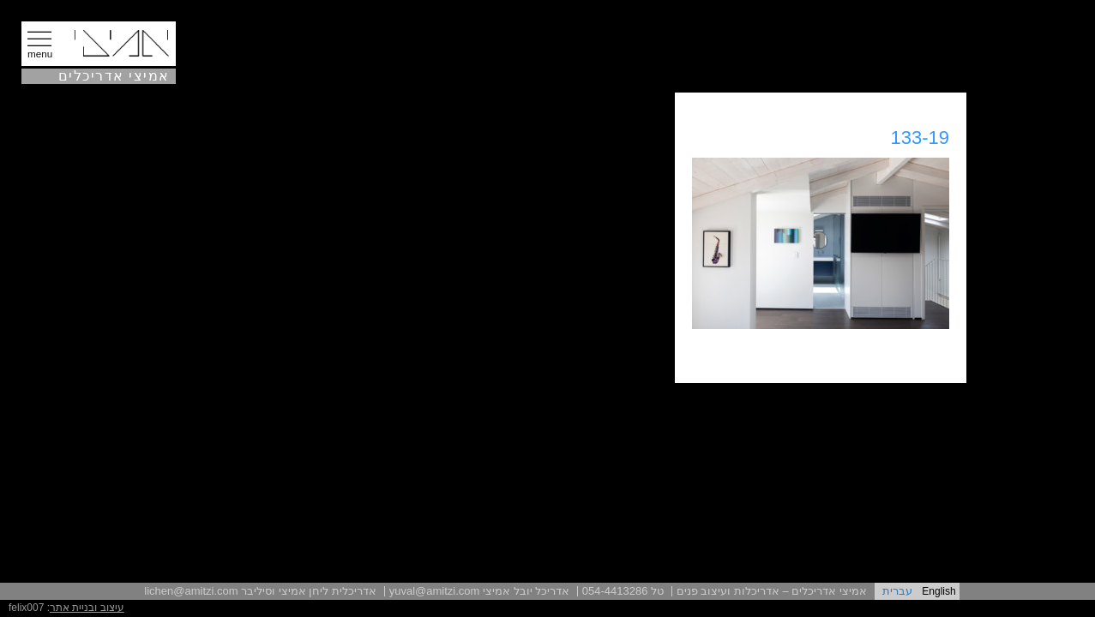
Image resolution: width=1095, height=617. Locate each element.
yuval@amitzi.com (434, 590)
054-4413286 (615, 590)
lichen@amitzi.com (191, 590)
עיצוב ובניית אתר (87, 608)
